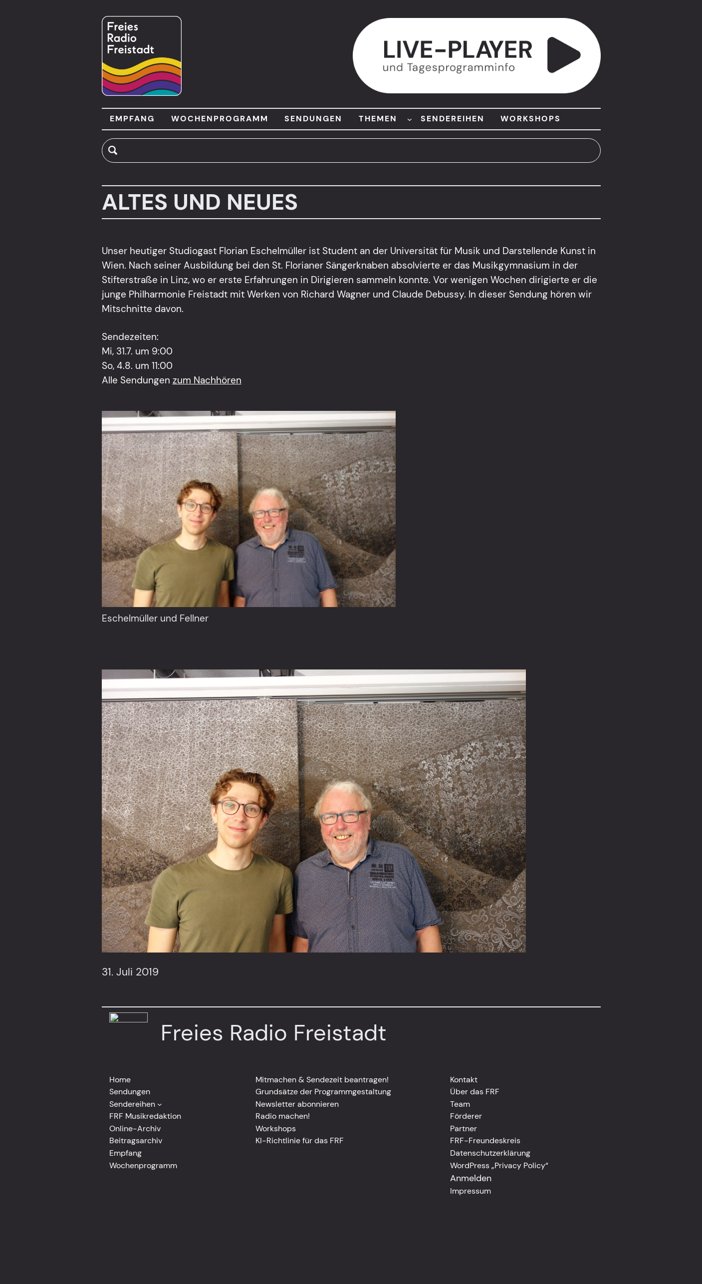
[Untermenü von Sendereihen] (159, 1104)
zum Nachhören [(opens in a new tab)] (207, 380)
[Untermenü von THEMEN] (409, 118)
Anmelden (470, 1178)
